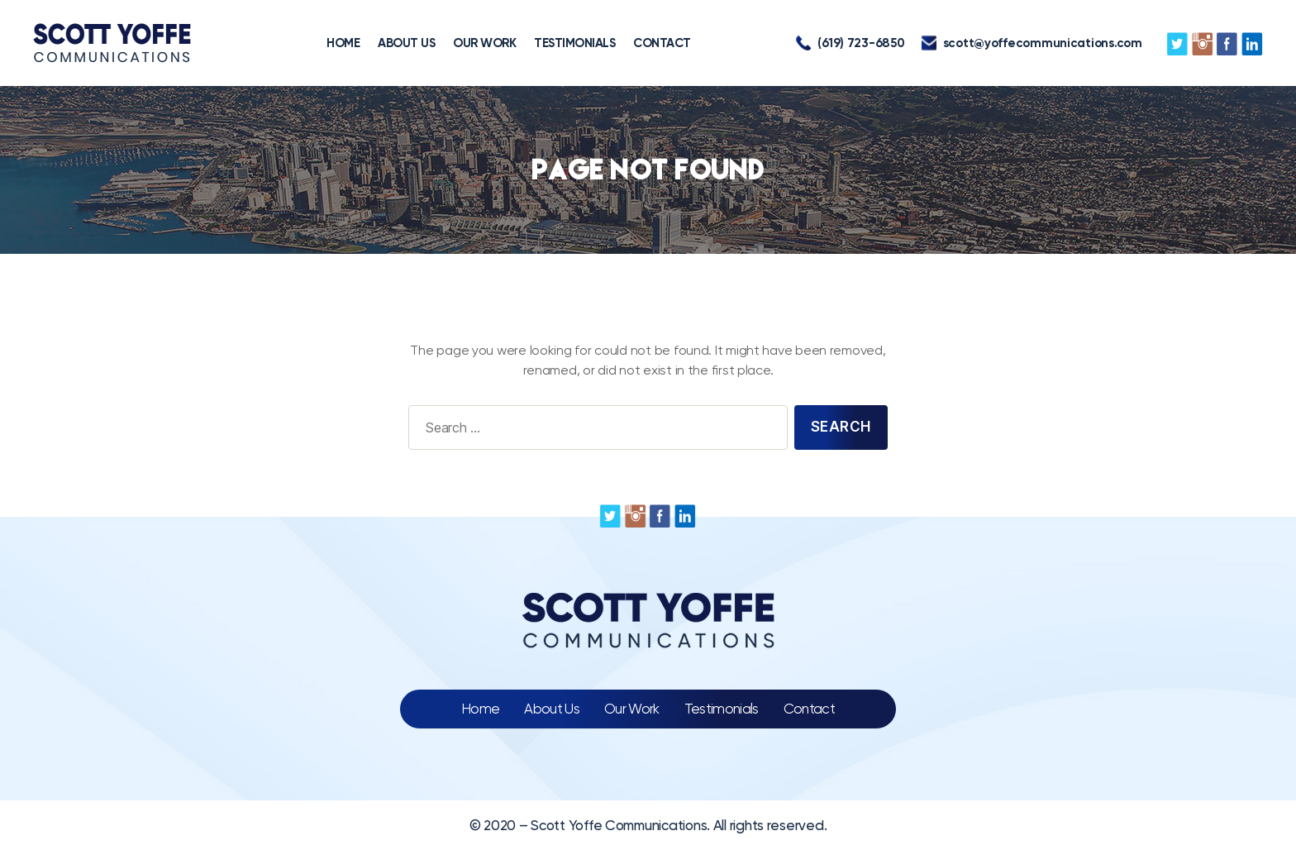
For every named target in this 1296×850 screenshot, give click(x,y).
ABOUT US (406, 43)
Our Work (632, 708)
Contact (809, 708)
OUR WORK (484, 43)
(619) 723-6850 (850, 43)
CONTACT (662, 43)
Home (480, 708)
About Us (551, 708)
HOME (343, 43)
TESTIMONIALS (574, 43)
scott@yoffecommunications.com (1032, 43)
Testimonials (721, 708)
